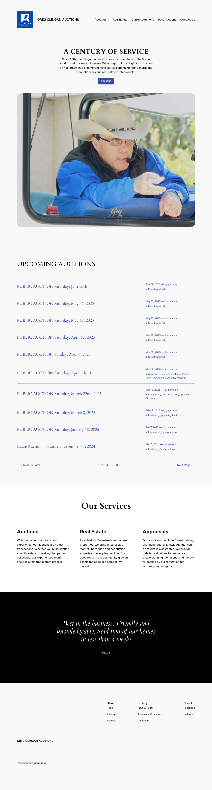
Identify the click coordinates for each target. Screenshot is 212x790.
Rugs (185, 374)
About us (106, 80)
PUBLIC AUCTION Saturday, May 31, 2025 (55, 304)
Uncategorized (156, 289)
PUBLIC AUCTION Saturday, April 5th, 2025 (56, 373)
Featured (153, 415)
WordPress (40, 763)
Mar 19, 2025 (153, 389)
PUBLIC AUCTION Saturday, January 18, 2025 (58, 430)
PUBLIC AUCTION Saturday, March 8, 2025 (56, 413)
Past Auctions (169, 432)
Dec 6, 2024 (152, 444)
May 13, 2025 (153, 301)
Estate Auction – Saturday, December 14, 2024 (56, 446)
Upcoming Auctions (164, 377)
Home (177, 374)
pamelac (173, 284)
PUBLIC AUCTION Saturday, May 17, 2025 (55, 320)
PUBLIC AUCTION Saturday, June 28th (52, 286)
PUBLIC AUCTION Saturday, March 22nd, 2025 (59, 394)
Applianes (153, 374)
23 (116, 465)
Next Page (186, 465)
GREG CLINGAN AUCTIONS (58, 20)
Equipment (167, 374)
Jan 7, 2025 (152, 427)
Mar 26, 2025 (153, 335)
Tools (149, 377)
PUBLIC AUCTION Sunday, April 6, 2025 (54, 354)
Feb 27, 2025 (153, 410)
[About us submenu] (108, 19)
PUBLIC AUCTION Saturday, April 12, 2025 (56, 337)
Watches (181, 377)
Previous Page (28, 465)
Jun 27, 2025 (153, 284)
